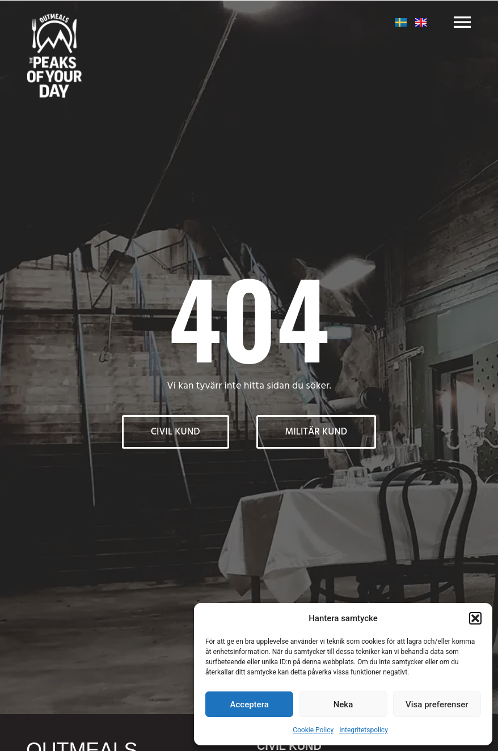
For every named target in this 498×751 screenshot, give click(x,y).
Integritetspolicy (363, 730)
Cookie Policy (313, 730)
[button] (475, 618)
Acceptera (249, 704)
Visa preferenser (437, 704)
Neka (343, 704)
